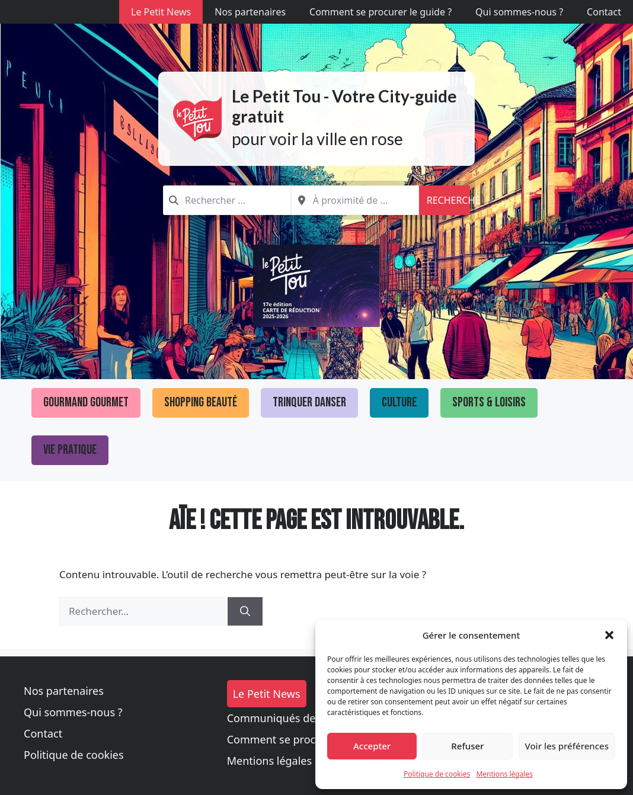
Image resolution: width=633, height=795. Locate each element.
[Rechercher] (245, 611)
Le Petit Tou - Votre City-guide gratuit (344, 106)
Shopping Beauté (200, 403)
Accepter (372, 746)
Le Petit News (161, 11)
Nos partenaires (250, 11)
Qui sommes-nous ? (519, 11)
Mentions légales (504, 774)
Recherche (448, 200)
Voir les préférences (567, 746)
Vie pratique (70, 450)
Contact (604, 11)
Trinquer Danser (309, 403)
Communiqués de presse (289, 718)
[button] (609, 635)
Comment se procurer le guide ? (380, 11)
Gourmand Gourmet (86, 403)
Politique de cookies (437, 774)
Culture (399, 403)
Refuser (467, 746)
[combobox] (227, 200)
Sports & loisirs (489, 403)
